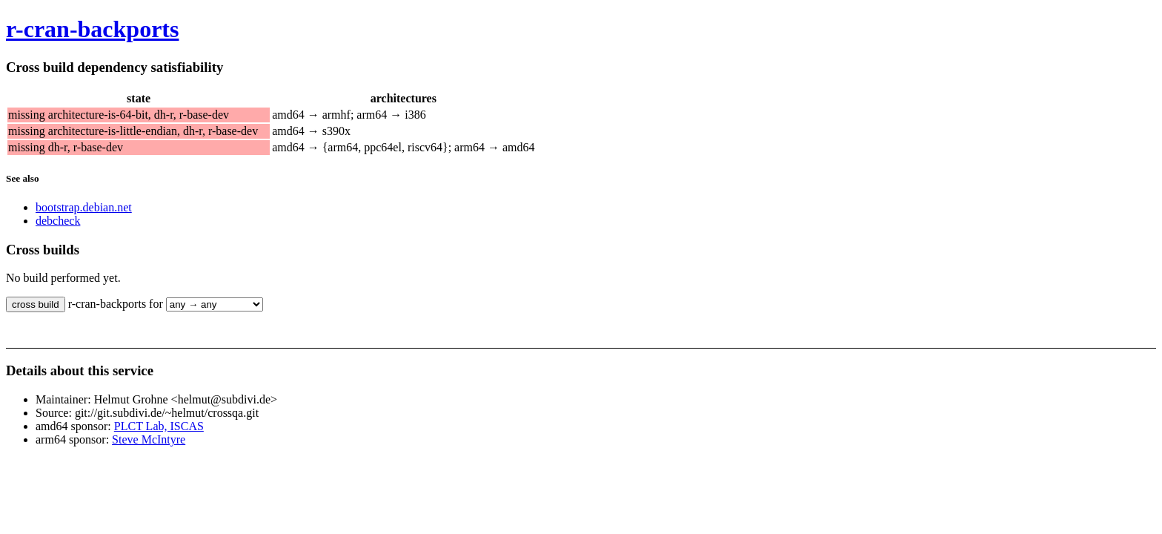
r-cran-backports (92, 29)
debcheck (58, 220)
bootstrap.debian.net (84, 207)
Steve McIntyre (148, 439)
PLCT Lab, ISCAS (159, 426)
